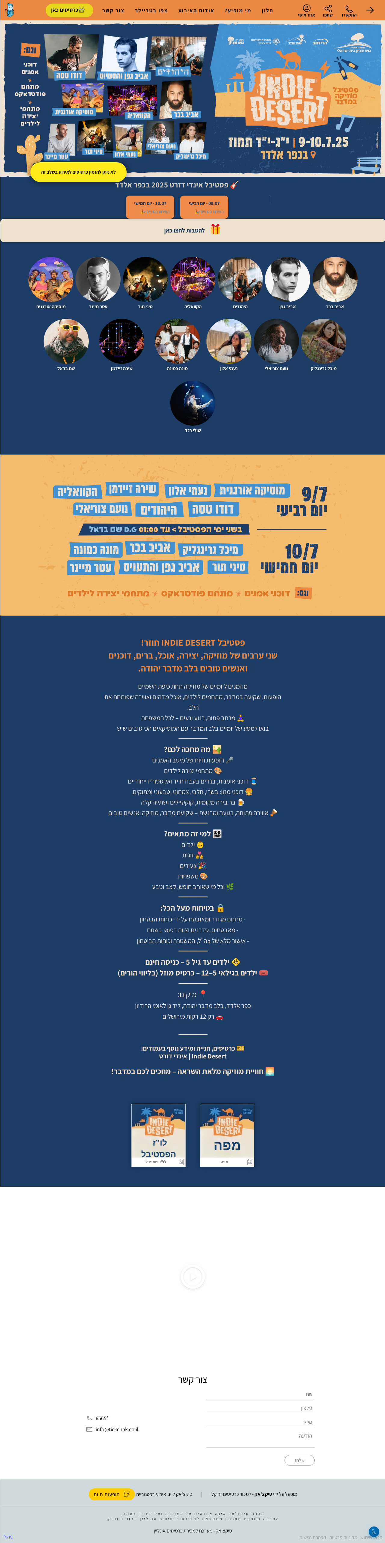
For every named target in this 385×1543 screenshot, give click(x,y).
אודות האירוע (196, 10)
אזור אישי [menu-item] (306, 11)
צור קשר (113, 10)
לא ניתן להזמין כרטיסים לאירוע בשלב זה (78, 172)
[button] (370, 10)
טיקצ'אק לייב (179, 1494)
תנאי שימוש (371, 1537)
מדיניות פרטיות (343, 1537)
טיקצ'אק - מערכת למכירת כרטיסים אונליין (192, 1530)
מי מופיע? (237, 10)
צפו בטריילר (151, 10)
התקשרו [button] (349, 15)
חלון (267, 10)
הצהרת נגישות (312, 1537)
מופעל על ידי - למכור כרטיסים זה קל (254, 1494)
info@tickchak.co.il (116, 1429)
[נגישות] (373, 1531)
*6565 (101, 1418)
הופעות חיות (111, 1494)
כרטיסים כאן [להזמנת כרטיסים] (64, 9)
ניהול (8, 1536)
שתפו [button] (327, 15)
